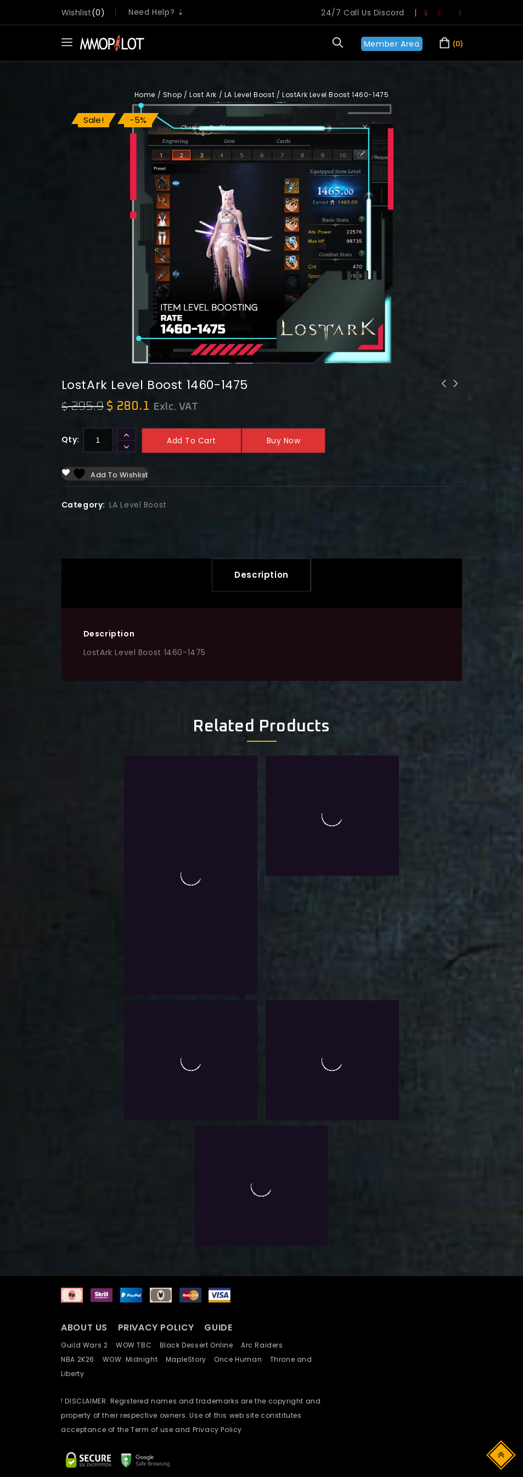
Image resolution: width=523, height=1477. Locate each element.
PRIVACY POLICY (157, 1208)
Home (144, 94)
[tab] (261, 575)
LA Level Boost (249, 94)
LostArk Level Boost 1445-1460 (444, 390)
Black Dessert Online (200, 1226)
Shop (172, 94)
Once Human (241, 1240)
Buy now (284, 440)
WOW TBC (138, 1226)
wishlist (76, 12)
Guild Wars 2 (87, 1226)
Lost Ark (203, 94)
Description (261, 574)
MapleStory (190, 1240)
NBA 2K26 (81, 1240)
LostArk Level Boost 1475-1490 (456, 390)
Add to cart (191, 440)
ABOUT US (84, 1208)
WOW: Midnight (134, 1240)
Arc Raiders (265, 1226)
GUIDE (218, 1208)
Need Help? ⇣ (156, 12)
